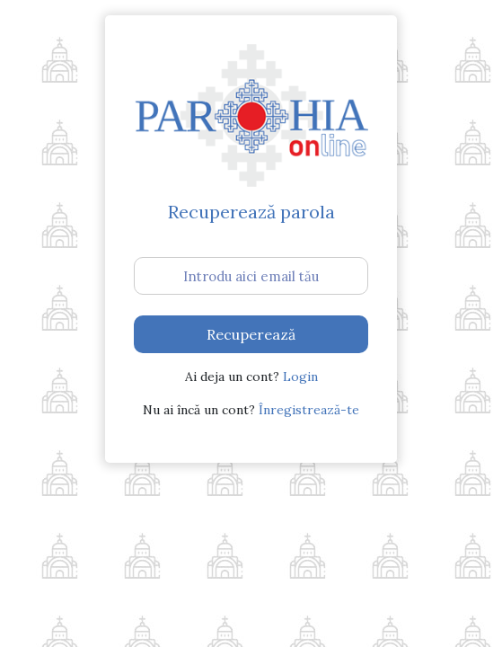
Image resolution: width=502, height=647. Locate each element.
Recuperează (251, 334)
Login (300, 376)
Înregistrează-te (309, 410)
